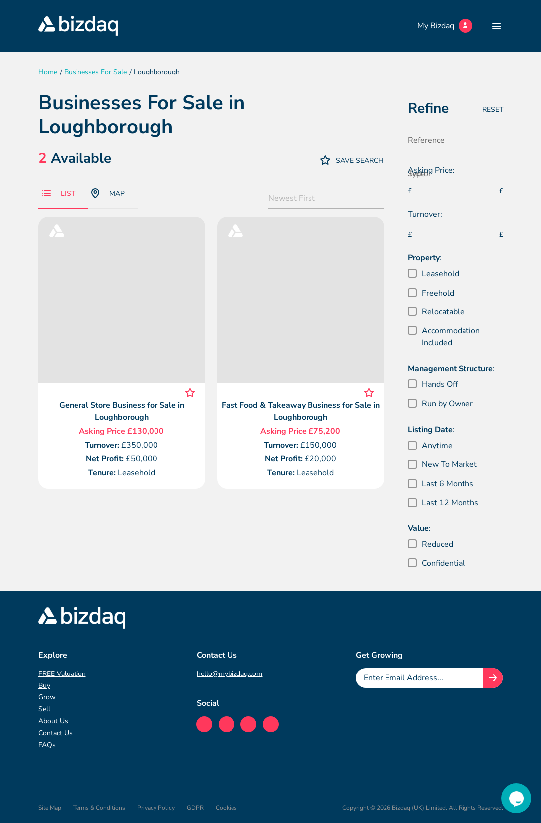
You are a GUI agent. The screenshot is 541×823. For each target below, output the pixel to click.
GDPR (195, 808)
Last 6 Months (447, 483)
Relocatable (443, 311)
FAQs (47, 744)
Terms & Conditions (99, 808)
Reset (492, 109)
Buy (44, 685)
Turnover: (425, 214)
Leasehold (440, 273)
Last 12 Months (450, 502)
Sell (44, 709)
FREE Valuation (62, 673)
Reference (426, 140)
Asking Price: (431, 170)
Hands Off (440, 384)
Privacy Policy (156, 808)
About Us (53, 721)
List (58, 193)
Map (108, 193)
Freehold (438, 293)
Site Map (49, 808)
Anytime (437, 445)
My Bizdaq (444, 25)
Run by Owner (447, 403)
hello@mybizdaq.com (229, 673)
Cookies (226, 808)
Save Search (352, 160)
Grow (47, 697)
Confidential (443, 563)
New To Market (449, 464)
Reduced (437, 544)
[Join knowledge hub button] (493, 678)
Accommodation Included (451, 336)
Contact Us (55, 733)
